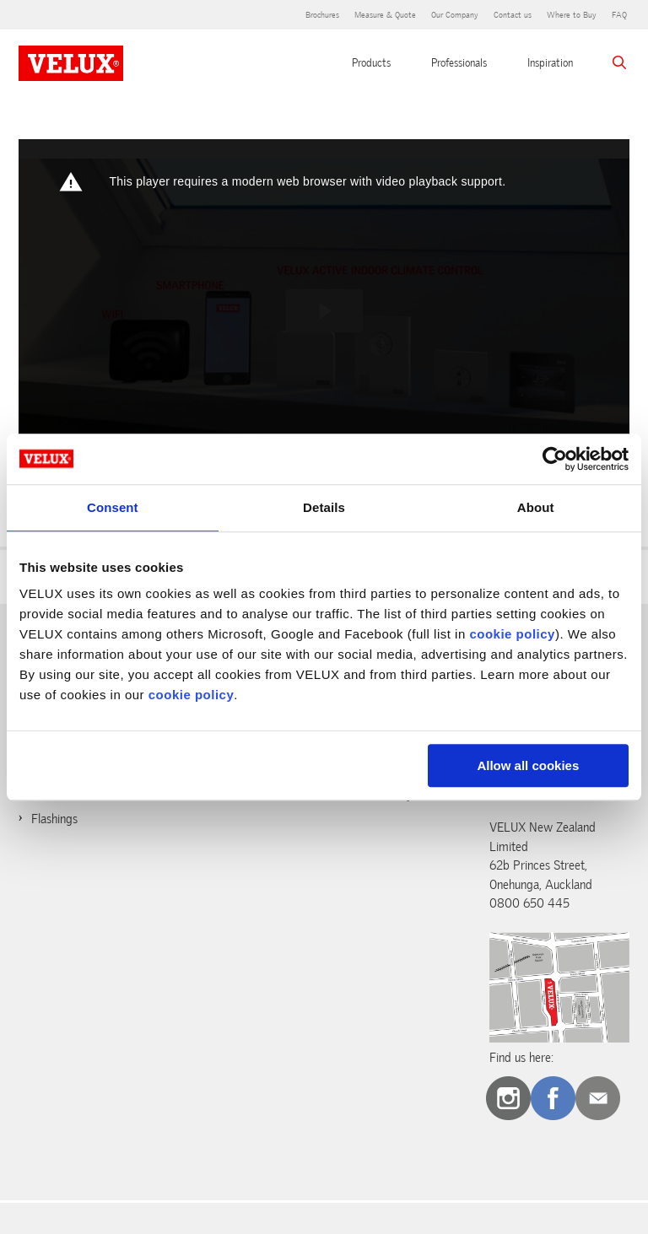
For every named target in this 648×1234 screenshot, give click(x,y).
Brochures (322, 14)
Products (371, 63)
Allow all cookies (528, 765)
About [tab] (535, 507)
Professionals (459, 63)
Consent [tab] (112, 507)
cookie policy (512, 634)
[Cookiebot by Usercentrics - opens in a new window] (555, 459)
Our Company (454, 14)
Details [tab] (324, 507)
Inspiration (550, 63)
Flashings (54, 819)
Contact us (513, 14)
